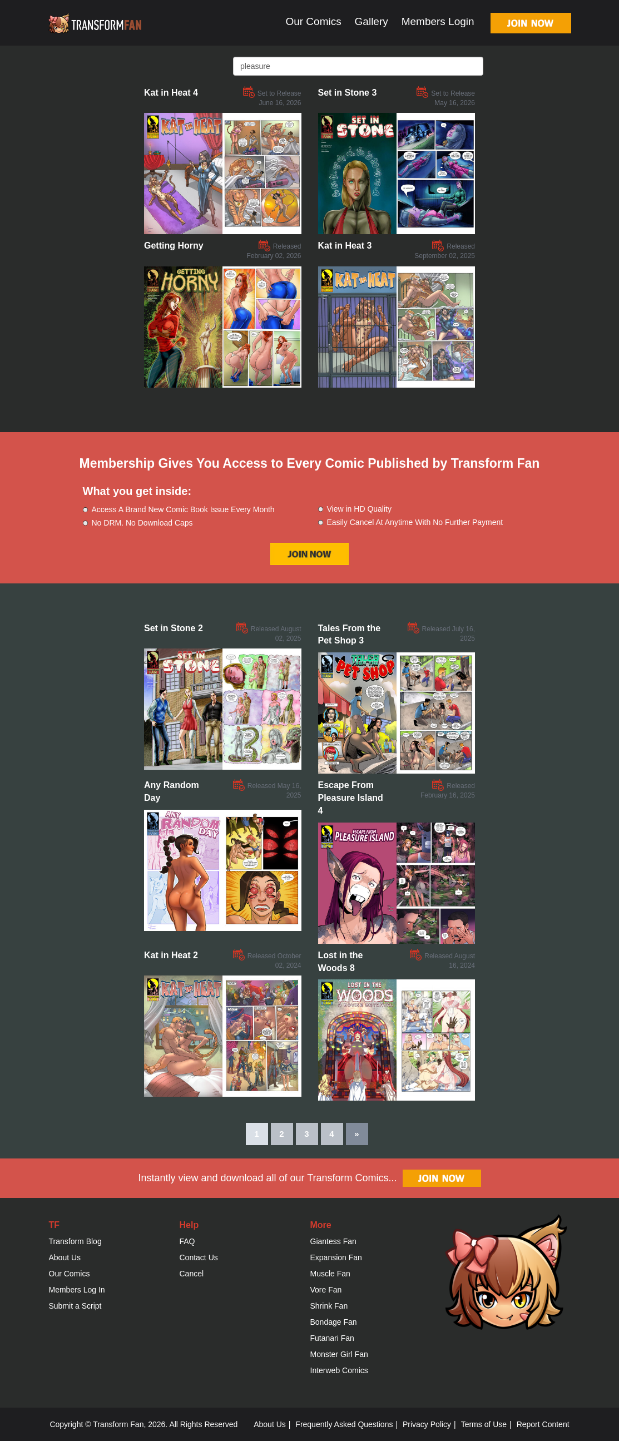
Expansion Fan (336, 1257)
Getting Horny (174, 245)
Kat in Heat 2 (171, 955)
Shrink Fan (329, 1305)
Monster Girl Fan (339, 1354)
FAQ (187, 1241)
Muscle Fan (330, 1273)
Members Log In (77, 1289)
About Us (65, 1257)
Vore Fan (326, 1289)
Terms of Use (484, 1424)
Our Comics (313, 21)
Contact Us (199, 1257)
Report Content (543, 1424)
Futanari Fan (332, 1338)
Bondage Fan (333, 1322)
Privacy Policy (427, 1424)
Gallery (371, 21)
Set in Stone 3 (347, 92)
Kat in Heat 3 (345, 245)
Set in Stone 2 (173, 628)
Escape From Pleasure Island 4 (350, 797)
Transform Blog (75, 1241)
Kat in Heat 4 (171, 92)
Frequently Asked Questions (344, 1424)
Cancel (192, 1273)
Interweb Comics (339, 1370)
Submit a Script (75, 1305)
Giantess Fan (333, 1241)
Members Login (438, 21)
